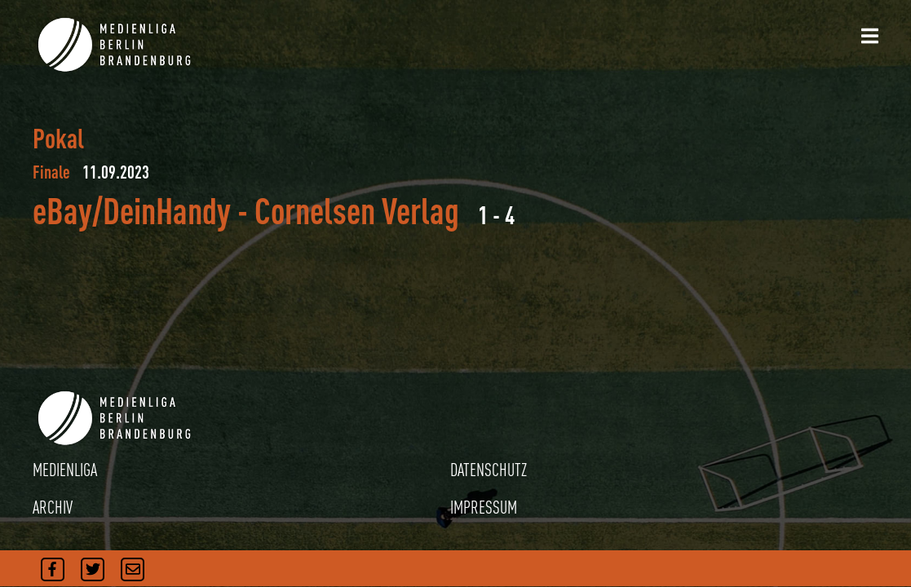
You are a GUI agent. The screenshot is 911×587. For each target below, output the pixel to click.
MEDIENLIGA (65, 469)
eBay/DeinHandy (132, 211)
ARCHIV (53, 507)
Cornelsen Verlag (356, 211)
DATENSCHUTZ (488, 469)
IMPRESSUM (483, 507)
